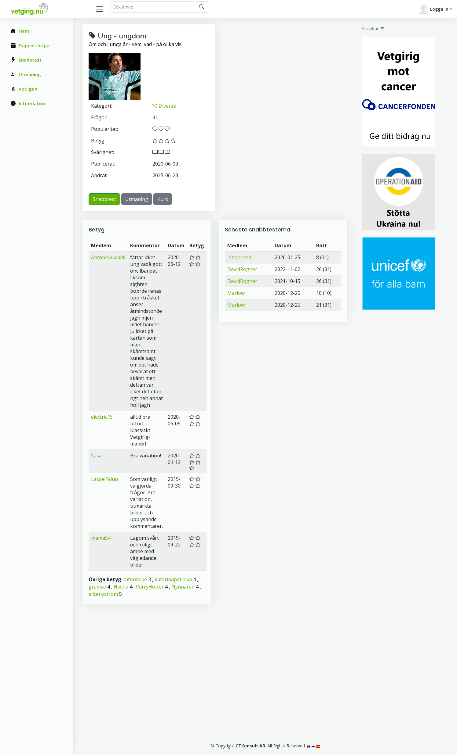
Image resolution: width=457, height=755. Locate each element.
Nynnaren (183, 586)
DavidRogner (242, 269)
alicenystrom (103, 594)
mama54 (101, 538)
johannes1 (239, 257)
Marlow (236, 293)
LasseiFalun (104, 479)
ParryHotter (150, 586)
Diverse (164, 105)
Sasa (96, 455)
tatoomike (135, 579)
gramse (97, 586)
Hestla (121, 586)
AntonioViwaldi (108, 257)
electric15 (102, 416)
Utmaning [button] (136, 199)
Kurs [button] (162, 199)
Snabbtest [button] (104, 199)
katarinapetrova (173, 579)
